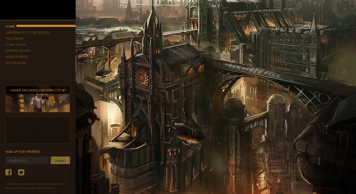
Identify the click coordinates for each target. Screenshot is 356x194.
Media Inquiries (13, 188)
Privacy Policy (29, 188)
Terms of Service (45, 188)
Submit (60, 160)
